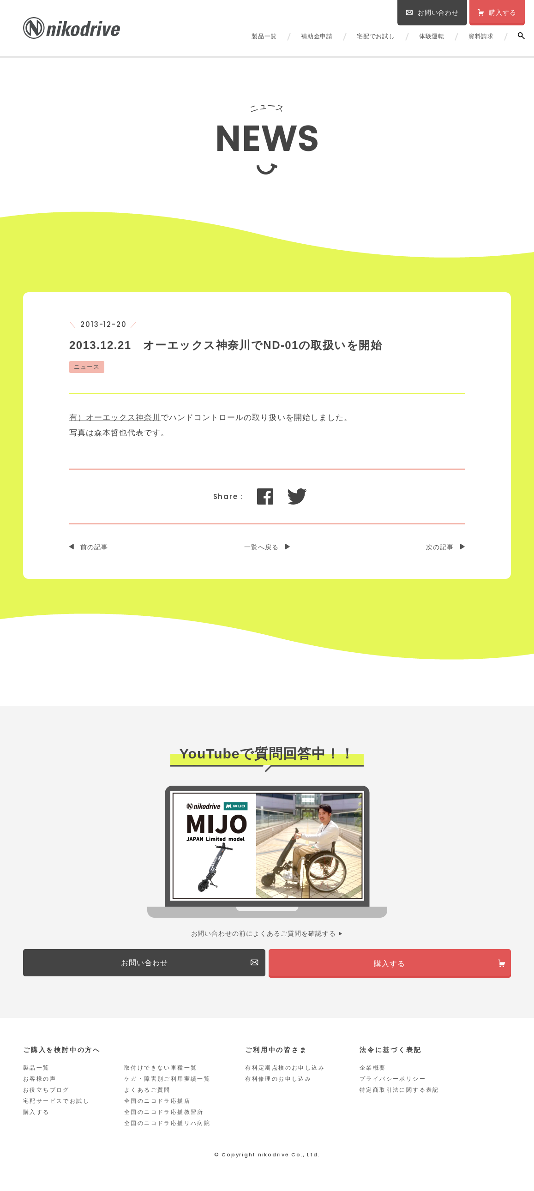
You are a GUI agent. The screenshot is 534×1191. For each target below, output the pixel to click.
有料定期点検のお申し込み (285, 1071)
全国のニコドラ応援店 (157, 1104)
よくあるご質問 (147, 1093)
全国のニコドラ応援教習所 (164, 1116)
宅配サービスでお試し (56, 1104)
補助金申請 (317, 36)
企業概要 (373, 1071)
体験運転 (431, 36)
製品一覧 (264, 36)
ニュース (87, 366)
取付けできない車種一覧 (160, 1071)
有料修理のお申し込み (278, 1082)
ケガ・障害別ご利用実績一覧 (167, 1082)
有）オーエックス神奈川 (115, 417)
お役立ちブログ (46, 1093)
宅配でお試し (376, 36)
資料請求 (481, 36)
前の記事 (94, 547)
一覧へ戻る (261, 547)
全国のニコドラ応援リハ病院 (167, 1127)
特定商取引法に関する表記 (399, 1093)
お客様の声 (39, 1082)
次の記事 (440, 547)
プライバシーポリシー (393, 1082)
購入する (36, 1116)
